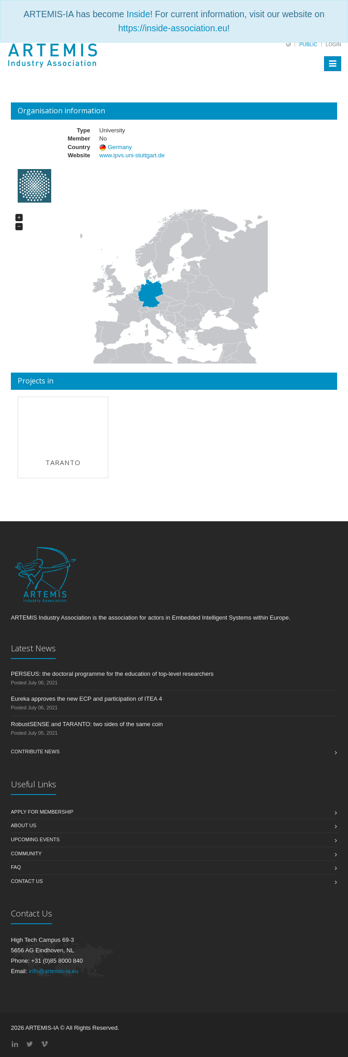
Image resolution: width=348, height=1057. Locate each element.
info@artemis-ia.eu (53, 971)
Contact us (27, 881)
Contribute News (35, 751)
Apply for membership (42, 812)
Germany (120, 147)
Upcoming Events (35, 839)
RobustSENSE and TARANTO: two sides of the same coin (87, 724)
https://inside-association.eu (172, 28)
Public (308, 44)
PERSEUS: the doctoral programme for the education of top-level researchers (112, 673)
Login (333, 44)
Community (26, 853)
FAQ (16, 867)
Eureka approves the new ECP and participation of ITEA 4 (86, 698)
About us (23, 825)
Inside (138, 14)
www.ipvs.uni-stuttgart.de (132, 155)
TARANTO (63, 462)
